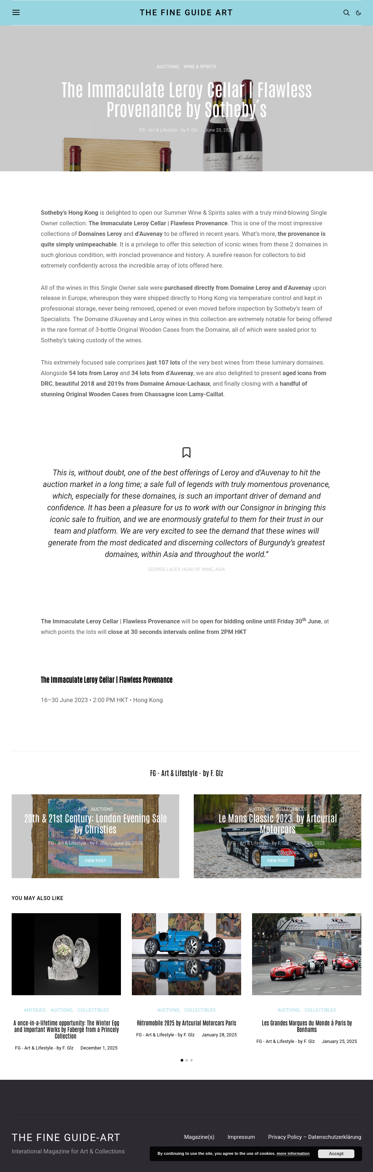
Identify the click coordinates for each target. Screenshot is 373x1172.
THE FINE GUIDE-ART (66, 1138)
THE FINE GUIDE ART (186, 12)
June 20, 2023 (219, 130)
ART (82, 809)
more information (292, 1153)
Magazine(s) (199, 1137)
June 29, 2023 (310, 843)
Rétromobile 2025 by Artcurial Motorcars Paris (186, 1022)
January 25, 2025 (339, 1041)
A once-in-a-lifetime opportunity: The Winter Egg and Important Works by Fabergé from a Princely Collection (66, 1029)
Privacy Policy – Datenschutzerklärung (314, 1137)
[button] (358, 13)
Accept (336, 1153)
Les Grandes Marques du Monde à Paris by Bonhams (307, 1026)
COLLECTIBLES (291, 809)
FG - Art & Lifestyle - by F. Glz (169, 130)
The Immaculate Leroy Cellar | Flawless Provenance (106, 679)
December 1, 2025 (99, 1048)
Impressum (241, 1137)
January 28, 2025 (219, 1034)
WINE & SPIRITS (200, 66)
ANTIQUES (35, 1010)
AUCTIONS (167, 66)
